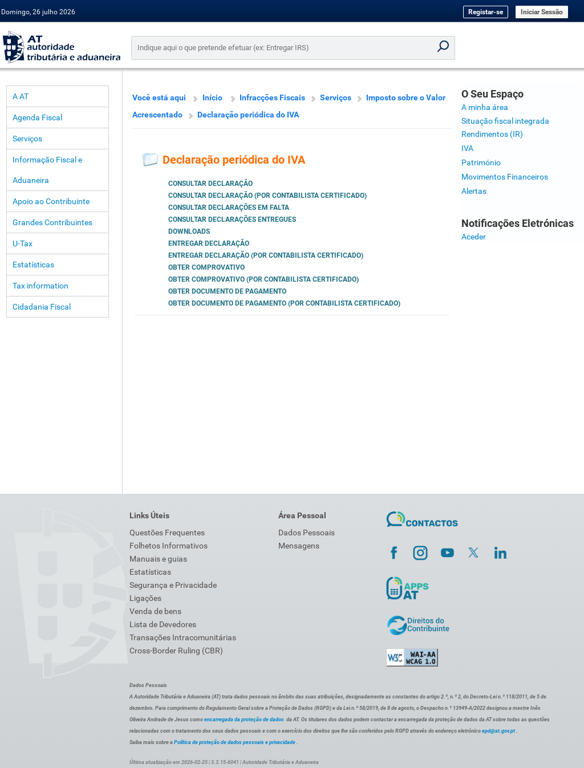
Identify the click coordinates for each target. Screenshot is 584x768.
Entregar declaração (208, 243)
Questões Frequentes (167, 532)
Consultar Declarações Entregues (232, 220)
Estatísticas (33, 264)
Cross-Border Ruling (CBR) (176, 650)
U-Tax (23, 243)
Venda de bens (155, 611)
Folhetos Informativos (168, 545)
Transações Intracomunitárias (182, 637)
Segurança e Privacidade (173, 585)
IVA (467, 148)
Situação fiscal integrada (505, 120)
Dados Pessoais (306, 532)
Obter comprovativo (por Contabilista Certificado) (263, 279)
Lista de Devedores (162, 624)
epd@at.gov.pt (498, 731)
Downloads (189, 231)
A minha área (484, 107)
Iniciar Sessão (542, 12)
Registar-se (485, 12)
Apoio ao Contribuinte (51, 201)
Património (481, 162)
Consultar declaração (210, 184)
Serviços (27, 138)
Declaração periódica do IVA (248, 114)
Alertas (473, 191)
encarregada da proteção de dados (244, 719)
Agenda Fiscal (37, 117)
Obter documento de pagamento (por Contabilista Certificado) (284, 303)
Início (212, 97)
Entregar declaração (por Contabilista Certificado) (265, 255)
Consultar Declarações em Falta (228, 208)
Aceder (473, 236)
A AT (21, 96)
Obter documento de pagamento (227, 291)
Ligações (145, 598)
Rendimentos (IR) (492, 134)
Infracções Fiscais (272, 97)
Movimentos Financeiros (504, 176)
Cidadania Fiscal (42, 306)
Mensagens (298, 545)
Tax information (40, 285)
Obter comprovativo (206, 267)
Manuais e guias (158, 558)
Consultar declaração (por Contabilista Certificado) (267, 196)
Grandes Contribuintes (52, 222)
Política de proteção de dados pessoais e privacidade (234, 742)
